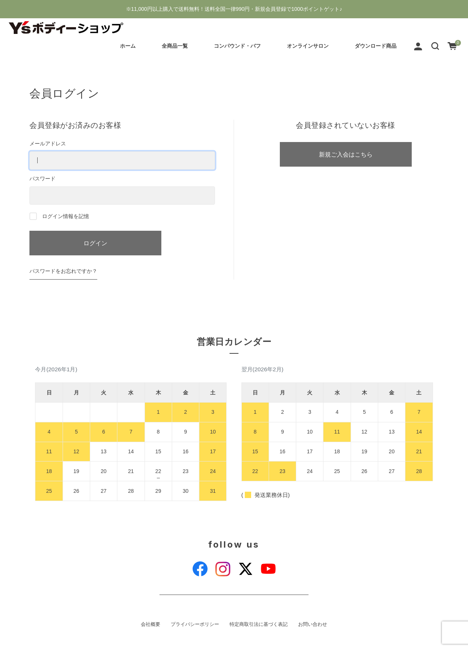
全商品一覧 (174, 46)
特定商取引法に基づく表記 (259, 624)
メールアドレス (122, 155)
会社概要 (150, 624)
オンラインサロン (307, 46)
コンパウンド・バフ (237, 46)
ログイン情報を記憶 (59, 216)
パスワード (122, 190)
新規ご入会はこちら (346, 154)
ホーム (127, 46)
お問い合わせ (312, 624)
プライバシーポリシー (195, 624)
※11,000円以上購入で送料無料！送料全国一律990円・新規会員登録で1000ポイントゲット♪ (234, 9)
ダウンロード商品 (375, 46)
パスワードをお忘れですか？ (63, 271)
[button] (435, 46)
